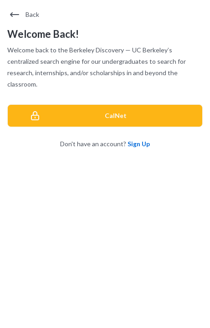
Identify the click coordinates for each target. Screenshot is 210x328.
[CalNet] (105, 115)
